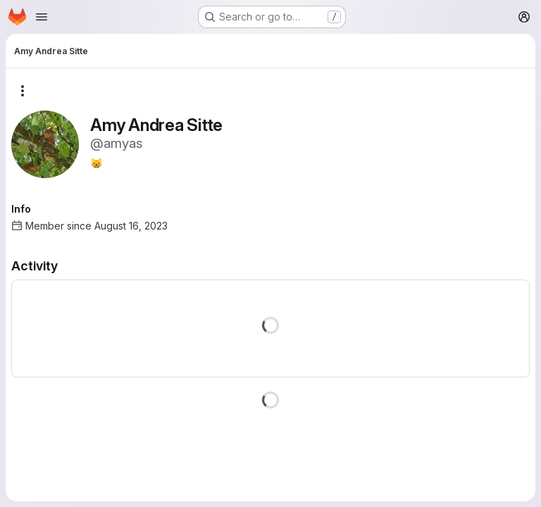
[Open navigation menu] (41, 17)
